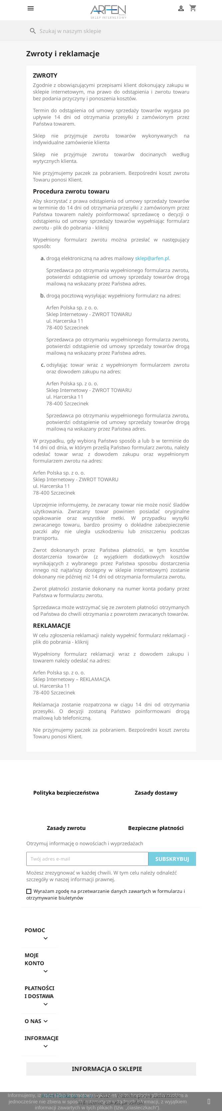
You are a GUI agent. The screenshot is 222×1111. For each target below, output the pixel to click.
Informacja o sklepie (107, 1069)
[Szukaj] (111, 31)
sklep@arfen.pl (152, 258)
